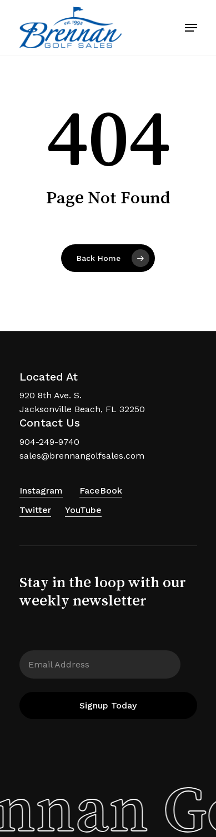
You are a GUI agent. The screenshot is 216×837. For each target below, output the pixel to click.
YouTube (83, 510)
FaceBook (100, 490)
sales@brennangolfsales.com (81, 455)
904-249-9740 (49, 442)
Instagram (41, 490)
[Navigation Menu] (191, 27)
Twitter (35, 510)
